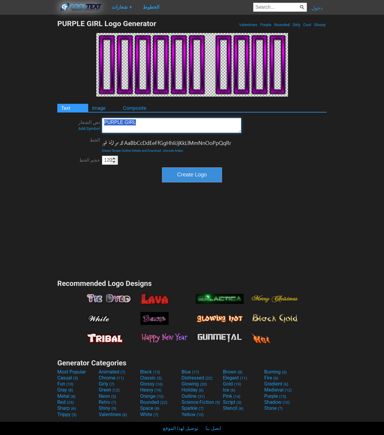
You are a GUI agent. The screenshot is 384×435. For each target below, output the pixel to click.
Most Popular (71, 372)
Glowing (194, 384)
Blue (190, 372)
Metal (66, 396)
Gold (232, 384)
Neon (107, 396)
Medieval (278, 390)
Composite (134, 108)
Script (232, 402)
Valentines (248, 24)
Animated (112, 372)
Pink (232, 396)
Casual (67, 378)
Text (65, 108)
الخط (95, 140)
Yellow (193, 414)
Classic (151, 378)
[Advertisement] (28, 109)
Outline (193, 396)
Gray (65, 390)
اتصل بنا (213, 428)
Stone (273, 408)
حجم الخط (89, 160)
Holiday (193, 390)
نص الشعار (89, 125)
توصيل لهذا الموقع (180, 428)
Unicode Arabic (173, 150)
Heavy (150, 390)
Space (149, 408)
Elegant (235, 378)
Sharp (66, 408)
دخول (316, 8)
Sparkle (192, 408)
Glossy (320, 24)
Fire (271, 378)
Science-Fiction (201, 402)
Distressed (197, 378)
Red (65, 402)
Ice (229, 390)
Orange (152, 396)
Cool (307, 24)
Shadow (277, 402)
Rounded (282, 24)
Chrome (111, 378)
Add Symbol (89, 128)
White (149, 414)
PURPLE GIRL (171, 125)
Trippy (66, 414)
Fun (65, 384)
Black (150, 372)
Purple (265, 24)
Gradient (276, 384)
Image (99, 108)
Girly (296, 24)
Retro (107, 402)
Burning (275, 372)
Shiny (107, 408)
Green (109, 390)
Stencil (233, 408)
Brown (232, 372)
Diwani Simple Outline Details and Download (131, 150)
